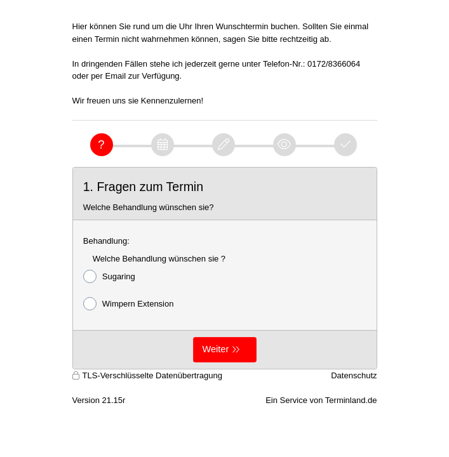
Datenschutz (354, 375)
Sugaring (109, 276)
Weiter (216, 349)
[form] (224, 268)
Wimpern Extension (128, 303)
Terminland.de (351, 400)
